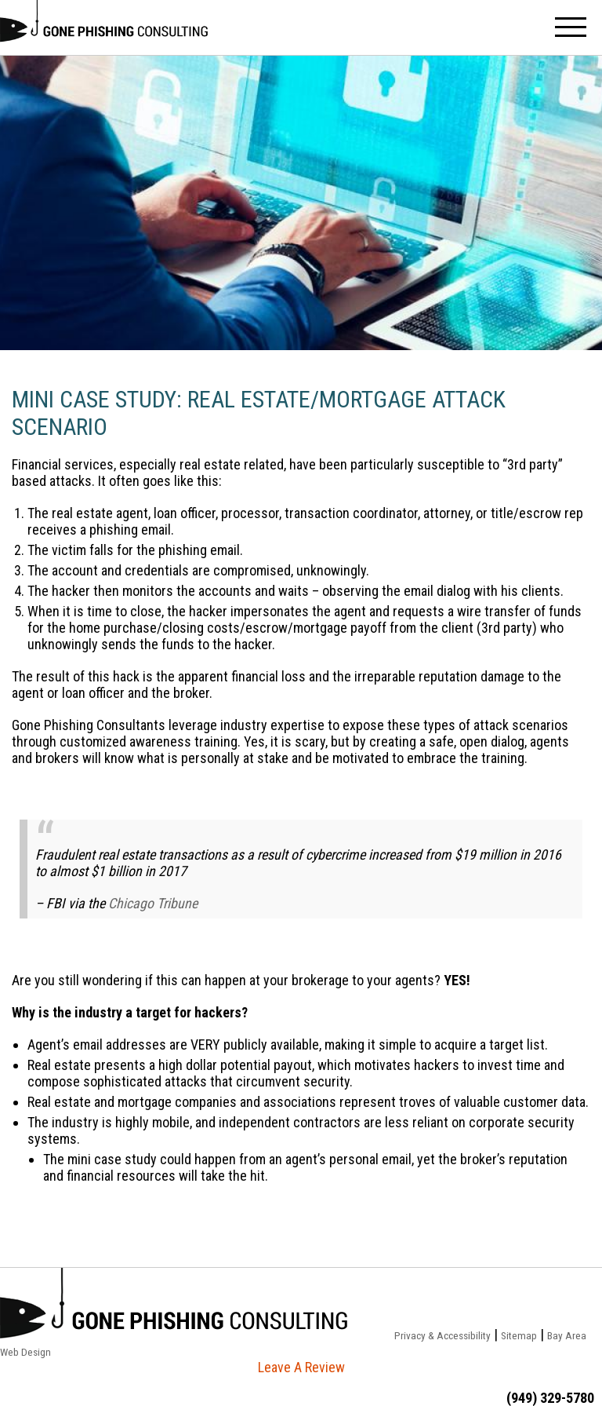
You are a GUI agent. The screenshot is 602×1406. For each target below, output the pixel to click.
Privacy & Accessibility (442, 1335)
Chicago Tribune (153, 903)
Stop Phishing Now (104, 27)
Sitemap (519, 1335)
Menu (570, 27)
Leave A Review (301, 1367)
